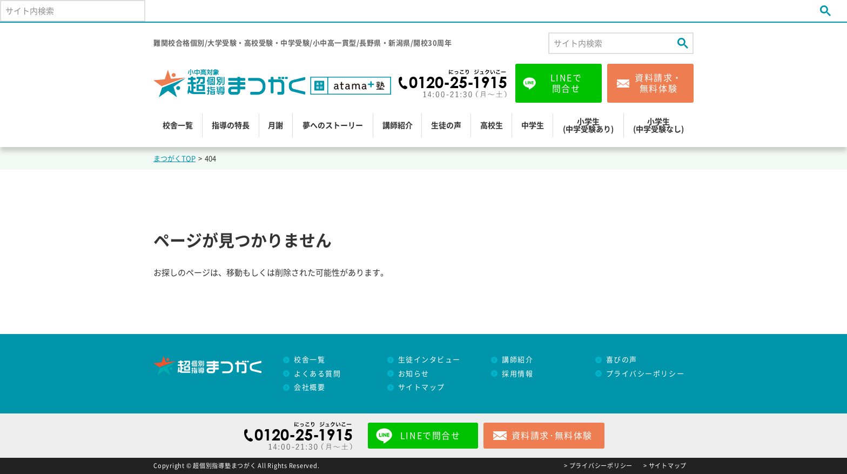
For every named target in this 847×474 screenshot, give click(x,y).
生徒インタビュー (429, 359)
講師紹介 (397, 125)
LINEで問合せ (566, 83)
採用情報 (517, 373)
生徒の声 (446, 125)
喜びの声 (621, 359)
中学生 (532, 125)
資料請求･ (552, 435)
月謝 (275, 125)
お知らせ (413, 373)
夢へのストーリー (332, 125)
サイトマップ (421, 387)
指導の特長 (231, 125)
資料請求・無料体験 (658, 83)
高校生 (491, 125)
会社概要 (309, 387)
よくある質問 (317, 373)
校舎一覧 (178, 125)
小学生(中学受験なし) (658, 125)
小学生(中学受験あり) (588, 125)
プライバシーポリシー (645, 373)
